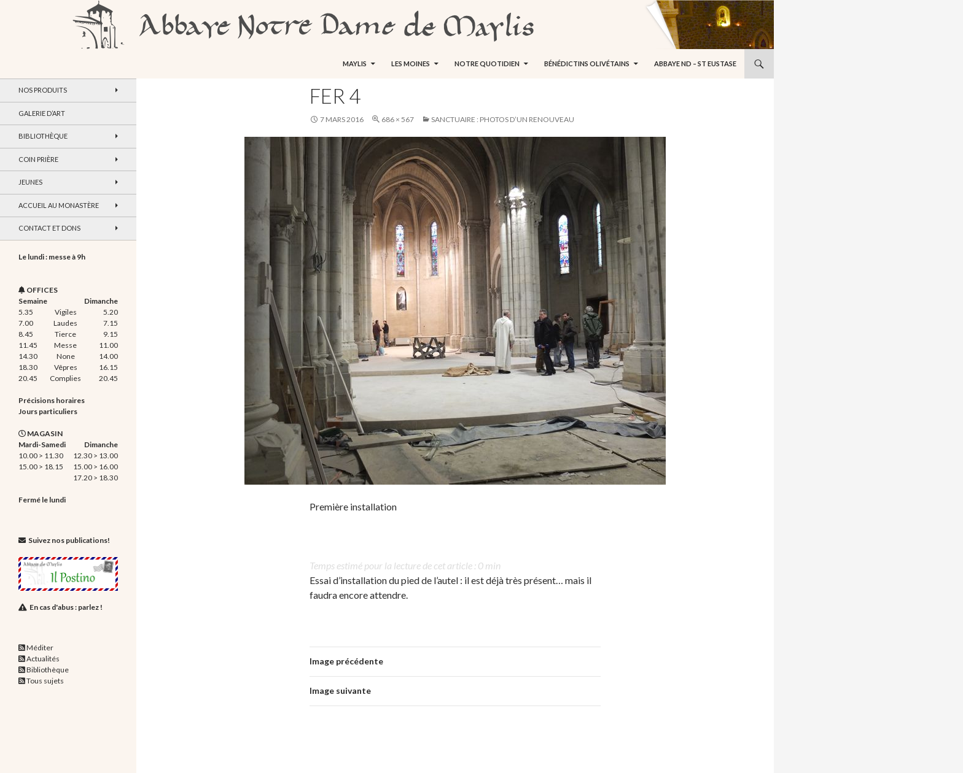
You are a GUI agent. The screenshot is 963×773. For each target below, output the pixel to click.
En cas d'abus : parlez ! (66, 607)
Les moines (410, 63)
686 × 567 (397, 119)
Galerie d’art (41, 113)
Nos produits (42, 90)
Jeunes (30, 182)
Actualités (43, 658)
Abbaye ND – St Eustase (695, 63)
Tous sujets (45, 680)
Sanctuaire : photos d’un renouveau (502, 119)
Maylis (355, 63)
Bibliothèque (43, 136)
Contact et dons (49, 228)
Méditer (39, 647)
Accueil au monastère (58, 205)
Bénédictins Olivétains (587, 63)
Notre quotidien (487, 63)
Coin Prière (38, 159)
